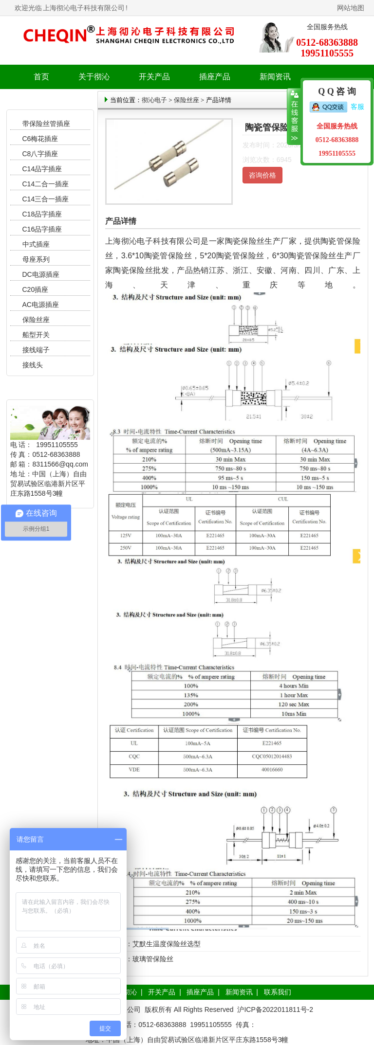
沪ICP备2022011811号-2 (275, 1009)
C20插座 (35, 289)
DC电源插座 (41, 274)
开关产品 (161, 992)
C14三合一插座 (45, 199)
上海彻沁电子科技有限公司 (84, 8)
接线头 (32, 365)
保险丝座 (36, 320)
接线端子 (36, 350)
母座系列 (36, 259)
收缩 (294, 117)
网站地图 (350, 8)
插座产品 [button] (214, 76)
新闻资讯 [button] (275, 76)
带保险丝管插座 (47, 123)
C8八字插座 (40, 154)
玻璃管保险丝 (152, 959)
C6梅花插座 (40, 139)
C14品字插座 (42, 169)
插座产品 (200, 992)
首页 (41, 76)
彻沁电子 (154, 100)
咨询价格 (262, 175)
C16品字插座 (42, 229)
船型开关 (36, 335)
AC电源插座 (41, 304)
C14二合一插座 (45, 184)
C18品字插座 (42, 214)
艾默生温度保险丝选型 (166, 944)
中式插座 (36, 244)
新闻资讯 (239, 992)
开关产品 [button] (154, 76)
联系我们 (277, 992)
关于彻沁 (94, 76)
